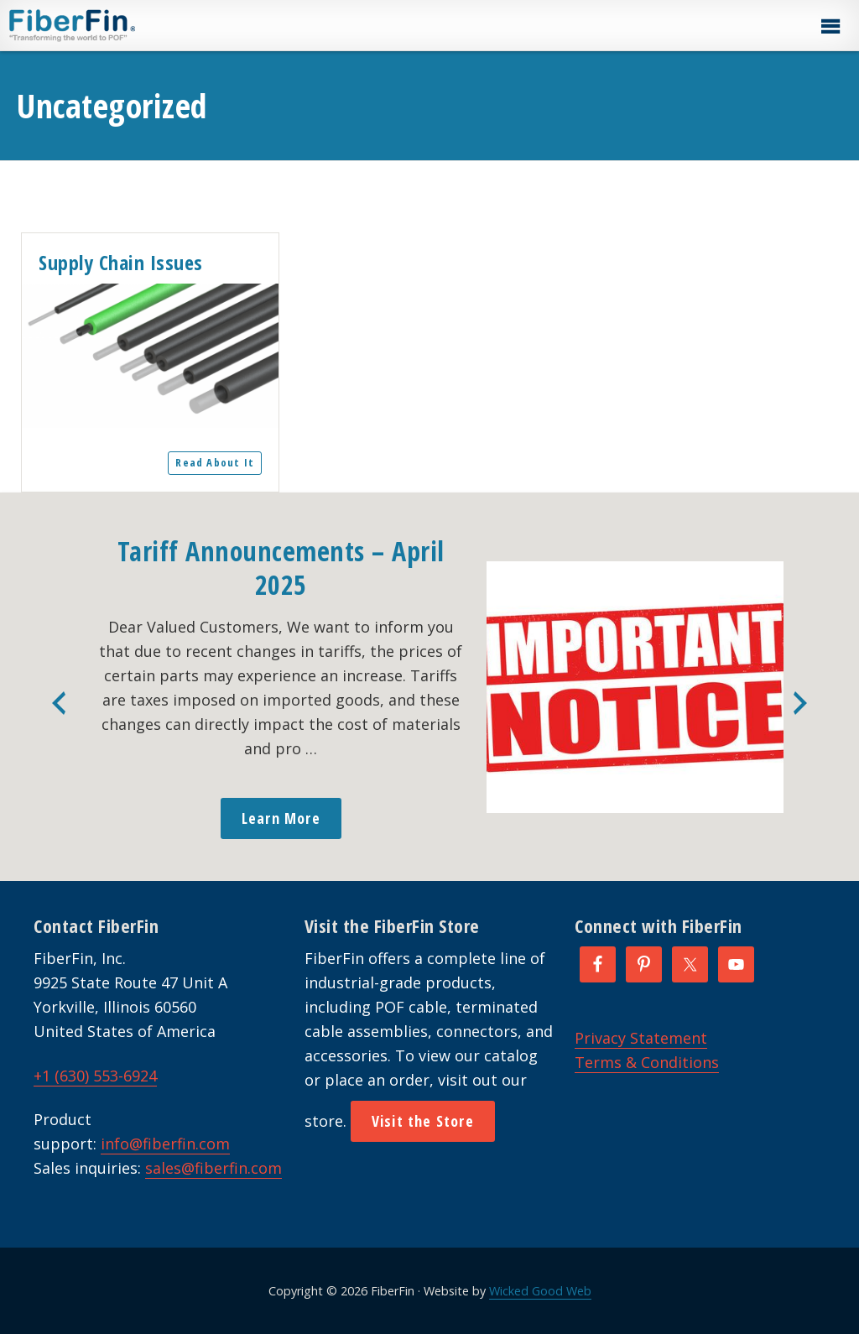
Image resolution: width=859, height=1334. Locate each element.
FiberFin (103, 25)
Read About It (214, 463)
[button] (829, 26)
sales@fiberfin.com (213, 1168)
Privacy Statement (641, 1038)
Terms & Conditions (647, 1062)
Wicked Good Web (540, 1291)
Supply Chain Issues (121, 262)
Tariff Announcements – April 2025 (281, 567)
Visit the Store (423, 1121)
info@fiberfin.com (165, 1143)
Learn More (281, 818)
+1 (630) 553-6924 (95, 1076)
